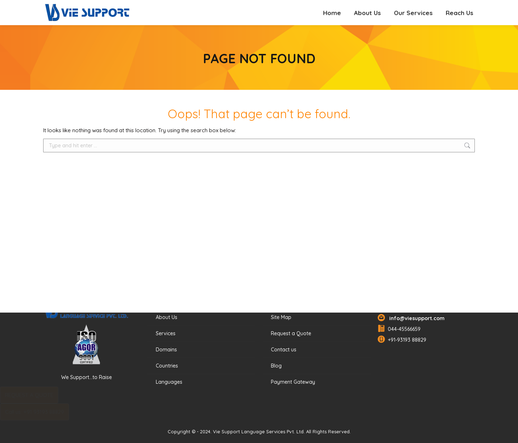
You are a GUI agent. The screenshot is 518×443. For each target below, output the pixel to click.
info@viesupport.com (415, 318)
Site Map (281, 317)
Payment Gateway (293, 382)
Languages (169, 382)
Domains (166, 349)
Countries (167, 366)
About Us (166, 317)
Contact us (283, 349)
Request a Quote (291, 333)
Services (166, 333)
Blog (276, 366)
